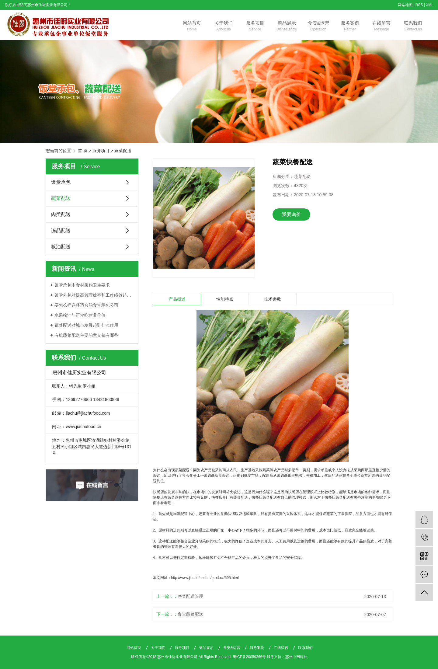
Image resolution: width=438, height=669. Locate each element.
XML (429, 5)
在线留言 (382, 26)
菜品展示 (287, 26)
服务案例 (350, 26)
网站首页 (192, 26)
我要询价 (291, 214)
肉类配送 (61, 214)
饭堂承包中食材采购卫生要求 (82, 285)
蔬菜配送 (122, 150)
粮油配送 (61, 246)
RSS (419, 5)
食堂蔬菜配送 (190, 614)
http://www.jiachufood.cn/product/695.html (205, 578)
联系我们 (413, 26)
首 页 (83, 150)
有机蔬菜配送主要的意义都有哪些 (86, 335)
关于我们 (223, 26)
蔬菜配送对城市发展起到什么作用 (86, 325)
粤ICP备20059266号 (249, 657)
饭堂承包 (61, 182)
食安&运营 (318, 26)
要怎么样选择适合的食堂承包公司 (86, 305)
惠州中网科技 (296, 657)
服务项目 (255, 26)
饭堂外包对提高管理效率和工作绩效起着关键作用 (94, 295)
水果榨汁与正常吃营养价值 (80, 315)
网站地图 (405, 5)
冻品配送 (61, 230)
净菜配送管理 (190, 596)
